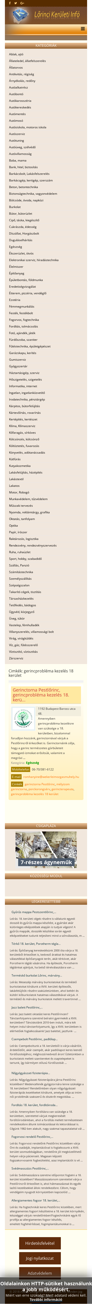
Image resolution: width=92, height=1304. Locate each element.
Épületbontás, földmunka (26, 280)
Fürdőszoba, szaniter (23, 340)
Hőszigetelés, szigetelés (25, 379)
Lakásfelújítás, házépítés (25, 472)
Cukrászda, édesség (23, 227)
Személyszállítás (20, 579)
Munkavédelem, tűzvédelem (28, 499)
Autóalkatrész (18, 87)
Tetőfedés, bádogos (22, 605)
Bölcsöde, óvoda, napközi (26, 200)
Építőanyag (16, 273)
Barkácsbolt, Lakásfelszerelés (29, 174)
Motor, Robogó (19, 492)
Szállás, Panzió (19, 565)
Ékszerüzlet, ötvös (21, 253)
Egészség (15, 247)
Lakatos (14, 486)
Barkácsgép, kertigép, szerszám (31, 180)
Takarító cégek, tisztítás (25, 592)
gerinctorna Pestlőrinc (40, 784)
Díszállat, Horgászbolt (24, 233)
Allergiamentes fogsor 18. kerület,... (36, 1200)
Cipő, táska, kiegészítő (24, 220)
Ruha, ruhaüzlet (19, 552)
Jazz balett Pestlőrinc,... (27, 1007)
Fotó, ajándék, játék (22, 333)
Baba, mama (17, 160)
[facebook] (10, 3)
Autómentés (17, 114)
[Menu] (82, 29)
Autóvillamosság (20, 154)
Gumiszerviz (17, 359)
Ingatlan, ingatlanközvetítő (27, 393)
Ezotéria (14, 300)
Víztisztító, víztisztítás (23, 652)
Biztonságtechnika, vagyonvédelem (33, 194)
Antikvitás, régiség (21, 74)
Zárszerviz (16, 658)
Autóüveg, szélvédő (22, 147)
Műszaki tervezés (21, 506)
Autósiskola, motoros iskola (27, 127)
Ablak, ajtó (16, 54)
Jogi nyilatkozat (40, 1258)
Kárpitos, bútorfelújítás (24, 406)
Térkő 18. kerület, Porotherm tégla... (36, 944)
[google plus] (22, 3)
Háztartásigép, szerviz (24, 373)
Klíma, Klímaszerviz (22, 426)
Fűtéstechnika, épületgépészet (30, 346)
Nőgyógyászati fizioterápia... (31, 1073)
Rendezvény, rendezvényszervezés (33, 545)
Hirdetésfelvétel (39, 1243)
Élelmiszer (16, 267)
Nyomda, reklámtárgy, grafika (29, 512)
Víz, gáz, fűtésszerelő (23, 645)
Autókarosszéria (20, 101)
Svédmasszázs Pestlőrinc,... (30, 1168)
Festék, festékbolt (21, 313)
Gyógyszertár (18, 366)
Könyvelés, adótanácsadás (27, 452)
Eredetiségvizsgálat (22, 286)
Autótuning (16, 140)
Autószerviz (17, 134)
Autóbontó (16, 94)
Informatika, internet (23, 386)
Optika (13, 525)
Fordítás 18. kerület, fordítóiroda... (35, 1105)
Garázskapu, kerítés (22, 353)
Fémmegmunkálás (21, 306)
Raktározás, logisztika (24, 539)
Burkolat (15, 207)
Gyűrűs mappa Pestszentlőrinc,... (34, 912)
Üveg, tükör (17, 618)
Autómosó (16, 121)
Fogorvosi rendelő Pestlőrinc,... (32, 1137)
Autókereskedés (20, 107)
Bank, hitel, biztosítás (23, 167)
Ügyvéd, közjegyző (21, 612)
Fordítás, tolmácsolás (23, 326)
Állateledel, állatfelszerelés (27, 61)
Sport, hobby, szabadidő (25, 559)
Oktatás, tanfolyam (22, 519)
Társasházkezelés (21, 598)
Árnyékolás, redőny (22, 81)
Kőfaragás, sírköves (22, 432)
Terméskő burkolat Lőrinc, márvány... (37, 975)
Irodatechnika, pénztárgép (27, 399)
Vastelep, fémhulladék (24, 625)
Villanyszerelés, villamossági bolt (31, 632)
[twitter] (15, 3)
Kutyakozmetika (20, 466)
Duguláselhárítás (20, 240)
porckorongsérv (39, 789)
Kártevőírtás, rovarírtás (25, 413)
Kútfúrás (15, 459)
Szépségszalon (19, 585)
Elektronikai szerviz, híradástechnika (34, 260)
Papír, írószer (18, 532)
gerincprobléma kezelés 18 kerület (34, 794)
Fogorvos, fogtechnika (24, 320)
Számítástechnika (21, 572)
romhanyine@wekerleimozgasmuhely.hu (51, 777)
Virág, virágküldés (21, 638)
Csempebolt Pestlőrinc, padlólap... (35, 1039)
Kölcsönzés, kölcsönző (24, 439)
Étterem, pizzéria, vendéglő (27, 293)
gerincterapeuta (63, 789)
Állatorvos (16, 67)
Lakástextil (16, 479)
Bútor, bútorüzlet (20, 213)
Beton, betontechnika (23, 187)
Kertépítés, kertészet (23, 419)
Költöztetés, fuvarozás (24, 446)
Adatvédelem (40, 1273)
